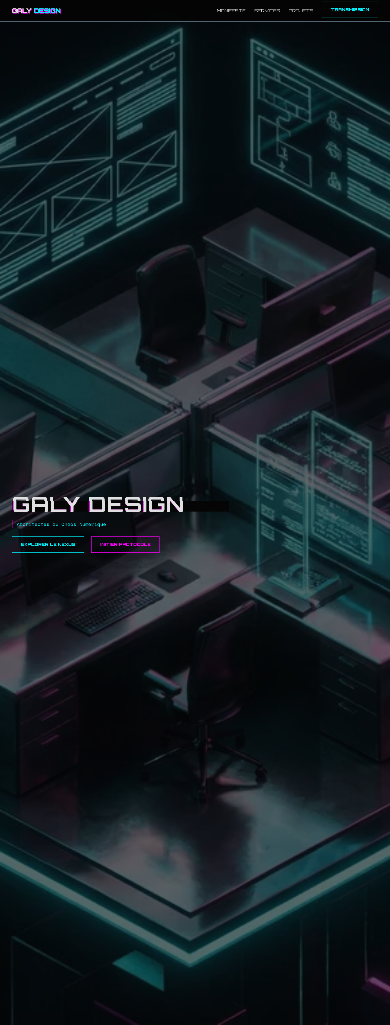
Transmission (350, 9)
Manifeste (231, 10)
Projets (301, 10)
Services (267, 10)
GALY (36, 10)
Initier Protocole (125, 544)
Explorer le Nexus (48, 544)
